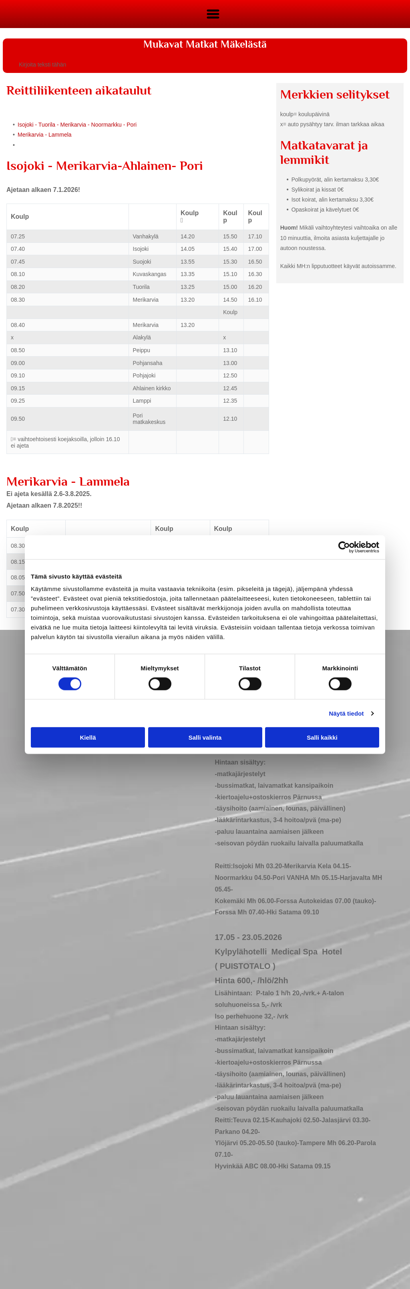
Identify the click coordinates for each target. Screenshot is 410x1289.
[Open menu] (213, 14)
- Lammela (58, 134)
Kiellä (88, 737)
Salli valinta (205, 737)
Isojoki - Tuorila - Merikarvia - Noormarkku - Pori (77, 124)
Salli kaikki (322, 737)
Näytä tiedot (346, 713)
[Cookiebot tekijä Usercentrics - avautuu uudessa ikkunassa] (344, 547)
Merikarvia (31, 134)
